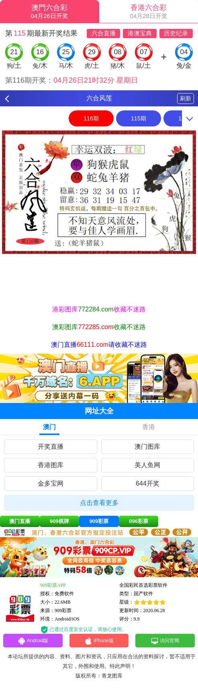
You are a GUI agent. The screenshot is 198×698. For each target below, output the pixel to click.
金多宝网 (50, 483)
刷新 (185, 98)
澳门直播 (19, 521)
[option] (99, 192)
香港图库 (50, 465)
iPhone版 (98, 641)
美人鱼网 (147, 465)
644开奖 (147, 483)
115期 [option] (138, 118)
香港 (148, 426)
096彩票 (138, 521)
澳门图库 (147, 446)
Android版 (33, 641)
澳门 (49, 426)
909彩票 (99, 521)
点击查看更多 (99, 502)
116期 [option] (91, 118)
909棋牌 (59, 521)
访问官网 (165, 641)
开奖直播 (50, 446)
